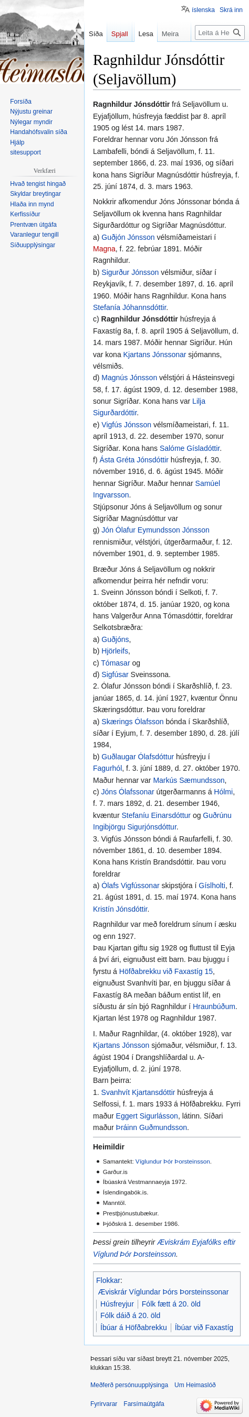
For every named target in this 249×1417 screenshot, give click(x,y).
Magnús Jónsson (129, 377)
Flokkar (108, 1280)
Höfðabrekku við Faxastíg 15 (166, 971)
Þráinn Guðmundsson (151, 1127)
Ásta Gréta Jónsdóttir (134, 460)
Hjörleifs (114, 651)
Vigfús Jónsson (126, 424)
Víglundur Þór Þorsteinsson (173, 1161)
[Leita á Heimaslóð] (220, 53)
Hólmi (223, 792)
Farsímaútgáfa (143, 1404)
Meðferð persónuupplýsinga (129, 1385)
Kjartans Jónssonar (154, 354)
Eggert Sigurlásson (147, 1116)
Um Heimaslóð (195, 1385)
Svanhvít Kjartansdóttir (138, 1092)
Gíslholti (212, 885)
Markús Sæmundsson (188, 780)
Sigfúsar (114, 674)
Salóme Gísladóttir (190, 448)
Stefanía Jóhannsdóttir (129, 307)
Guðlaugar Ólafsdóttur (137, 756)
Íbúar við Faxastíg (204, 1327)
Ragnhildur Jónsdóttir (139, 319)
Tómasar (115, 663)
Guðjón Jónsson (127, 237)
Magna (104, 249)
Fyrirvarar (103, 1404)
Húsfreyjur (117, 1304)
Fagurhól (107, 768)
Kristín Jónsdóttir (120, 909)
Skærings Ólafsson (132, 721)
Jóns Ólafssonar (127, 792)
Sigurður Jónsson (130, 272)
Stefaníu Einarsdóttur (156, 815)
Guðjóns (115, 639)
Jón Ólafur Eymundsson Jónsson (155, 530)
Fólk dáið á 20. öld (130, 1315)
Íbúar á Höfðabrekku (133, 1327)
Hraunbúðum (214, 1006)
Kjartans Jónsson (121, 1045)
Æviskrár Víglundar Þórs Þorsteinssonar (163, 1292)
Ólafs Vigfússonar (130, 885)
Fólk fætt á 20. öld (171, 1304)
